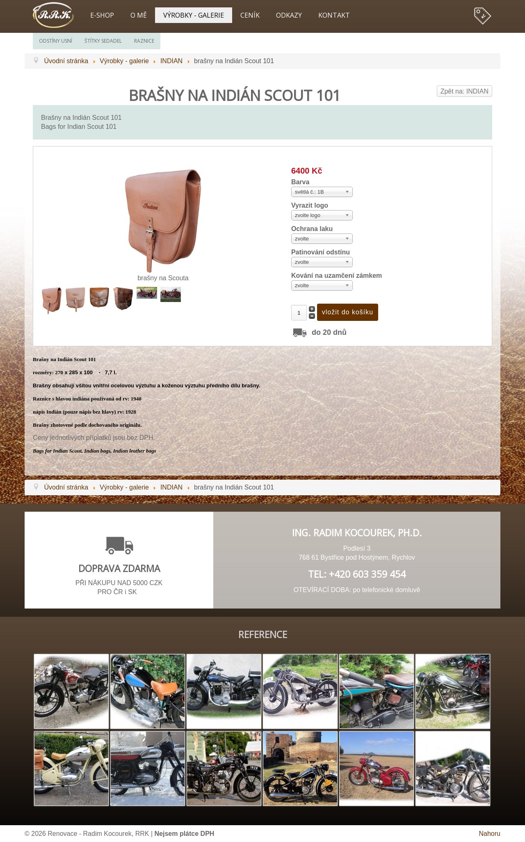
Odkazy (289, 15)
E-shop (102, 15)
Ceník (250, 15)
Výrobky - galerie (193, 15)
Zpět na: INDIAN (464, 91)
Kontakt (334, 15)
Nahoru (489, 833)
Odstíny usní (55, 40)
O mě (138, 15)
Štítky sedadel (103, 40)
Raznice (144, 40)
